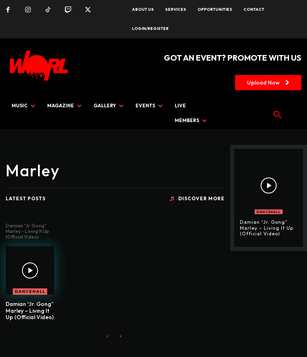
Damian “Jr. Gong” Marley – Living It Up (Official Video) (30, 310)
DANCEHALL (30, 291)
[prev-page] (107, 336)
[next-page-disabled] (120, 336)
